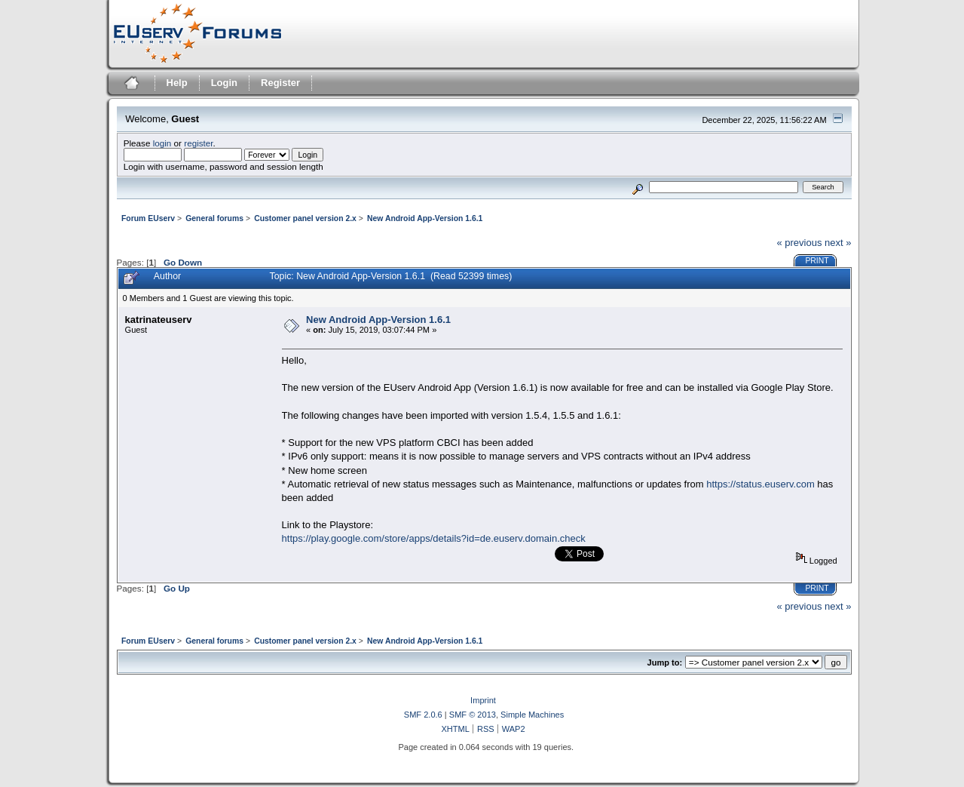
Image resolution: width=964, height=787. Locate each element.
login (162, 143)
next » (838, 242)
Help (177, 82)
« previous (799, 242)
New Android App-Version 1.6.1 (378, 319)
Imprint (483, 700)
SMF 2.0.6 (423, 714)
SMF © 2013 (472, 714)
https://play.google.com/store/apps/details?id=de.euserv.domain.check (434, 538)
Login (224, 82)
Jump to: (665, 662)
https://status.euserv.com (760, 484)
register (198, 143)
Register (280, 82)
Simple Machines (532, 714)
